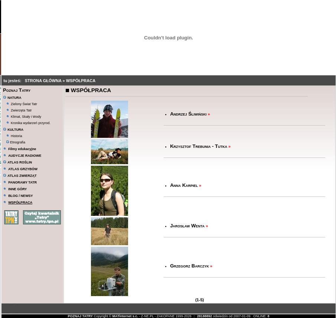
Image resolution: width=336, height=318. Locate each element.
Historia (16, 136)
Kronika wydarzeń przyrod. (30, 123)
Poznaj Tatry (16, 90)
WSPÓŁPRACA (80, 80)
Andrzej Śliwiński (188, 114)
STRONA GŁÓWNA (44, 80)
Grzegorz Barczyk (189, 266)
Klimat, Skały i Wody (26, 117)
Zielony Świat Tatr (24, 104)
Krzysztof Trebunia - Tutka (198, 146)
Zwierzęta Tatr (21, 110)
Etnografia (16, 142)
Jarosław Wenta (187, 225)
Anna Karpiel (184, 185)
